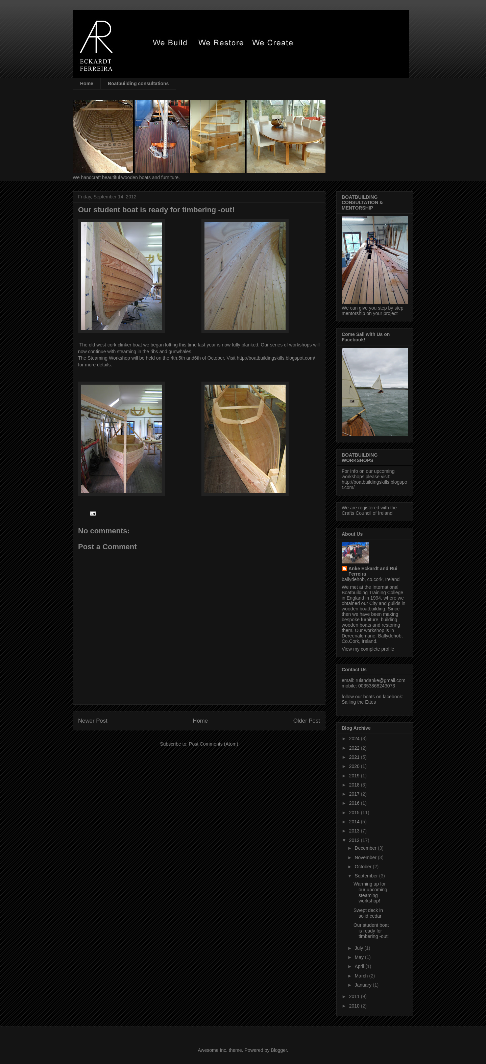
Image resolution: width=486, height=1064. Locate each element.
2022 (355, 748)
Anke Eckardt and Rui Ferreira (372, 571)
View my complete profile (368, 649)
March (362, 975)
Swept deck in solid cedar (368, 913)
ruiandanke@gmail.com (380, 680)
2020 (355, 766)
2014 (355, 821)
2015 (355, 812)
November (366, 857)
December (366, 848)
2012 (355, 840)
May (360, 957)
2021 (355, 757)
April (360, 966)
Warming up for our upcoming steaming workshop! (370, 892)
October (364, 866)
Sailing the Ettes (359, 702)
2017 (355, 794)
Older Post (306, 721)
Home (86, 83)
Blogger (279, 1050)
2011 (355, 996)
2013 (355, 830)
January (364, 985)
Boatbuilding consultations (138, 83)
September (367, 875)
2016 (355, 803)
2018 (355, 785)
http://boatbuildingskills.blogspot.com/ (276, 358)
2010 (355, 1006)
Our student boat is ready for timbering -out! (371, 930)
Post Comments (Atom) (213, 744)
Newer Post (92, 721)
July (359, 948)
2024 (355, 738)
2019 (355, 775)
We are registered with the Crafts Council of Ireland (369, 510)
